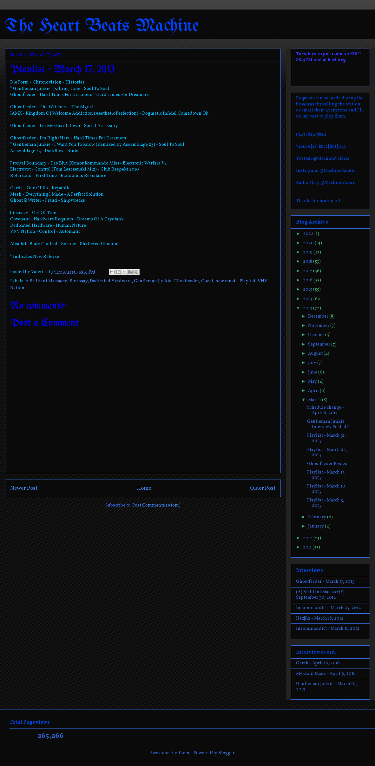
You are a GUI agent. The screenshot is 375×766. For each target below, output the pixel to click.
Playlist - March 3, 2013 (325, 503)
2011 (307, 547)
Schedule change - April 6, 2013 (325, 410)
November (319, 326)
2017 (308, 271)
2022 (308, 234)
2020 (309, 243)
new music (226, 281)
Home (144, 488)
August (316, 354)
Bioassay (78, 281)
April (314, 391)
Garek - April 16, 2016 (318, 663)
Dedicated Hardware (111, 281)
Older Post (263, 488)
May (313, 382)
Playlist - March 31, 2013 (326, 438)
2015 (308, 289)
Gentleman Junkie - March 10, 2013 (326, 686)
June (313, 372)
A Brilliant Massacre (46, 281)
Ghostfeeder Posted (327, 464)
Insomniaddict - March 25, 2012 (328, 608)
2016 (308, 280)
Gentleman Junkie (152, 281)
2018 (308, 262)
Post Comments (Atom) (156, 505)
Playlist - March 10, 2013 (326, 489)
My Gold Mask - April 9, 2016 (326, 674)
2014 (308, 299)
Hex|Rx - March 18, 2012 (320, 618)
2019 (308, 252)
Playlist (247, 281)
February (317, 517)
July (312, 363)
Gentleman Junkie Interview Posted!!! (328, 424)
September (319, 344)
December (318, 316)
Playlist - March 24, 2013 (327, 452)
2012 (308, 538)
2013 (308, 308)
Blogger (226, 753)
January (316, 526)
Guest (207, 281)
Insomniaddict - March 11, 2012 (327, 629)
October (316, 335)
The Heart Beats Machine (102, 26)
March (315, 400)
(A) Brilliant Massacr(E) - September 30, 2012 (321, 595)
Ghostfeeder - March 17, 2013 (325, 582)
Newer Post (24, 488)
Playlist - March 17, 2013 (326, 475)
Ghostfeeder (186, 281)
